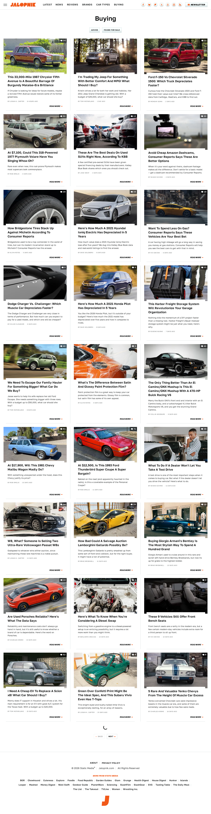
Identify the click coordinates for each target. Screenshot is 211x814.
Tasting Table (163, 785)
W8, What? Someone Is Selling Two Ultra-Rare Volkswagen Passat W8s (33, 543)
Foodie (71, 780)
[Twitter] (161, 4)
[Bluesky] (149, 4)
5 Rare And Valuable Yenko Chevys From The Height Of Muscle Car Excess (175, 693)
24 (64, 504)
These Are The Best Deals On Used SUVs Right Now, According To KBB (103, 154)
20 (134, 504)
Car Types (103, 4)
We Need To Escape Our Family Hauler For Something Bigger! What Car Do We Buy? (35, 386)
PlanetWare (97, 785)
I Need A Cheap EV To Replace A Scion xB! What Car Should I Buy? (35, 693)
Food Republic (85, 780)
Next (110, 736)
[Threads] (168, 4)
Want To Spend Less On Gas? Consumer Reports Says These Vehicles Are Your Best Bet (170, 232)
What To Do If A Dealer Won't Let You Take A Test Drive (174, 467)
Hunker (173, 780)
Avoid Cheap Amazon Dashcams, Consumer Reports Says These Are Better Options (173, 157)
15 (134, 192)
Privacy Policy (111, 763)
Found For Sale (112, 30)
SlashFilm (125, 785)
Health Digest (141, 780)
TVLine (105, 789)
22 (205, 116)
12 (205, 267)
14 (64, 40)
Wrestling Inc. (130, 789)
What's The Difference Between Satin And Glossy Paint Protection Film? (104, 384)
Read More (55, 106)
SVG (150, 785)
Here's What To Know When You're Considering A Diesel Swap (102, 618)
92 (64, 116)
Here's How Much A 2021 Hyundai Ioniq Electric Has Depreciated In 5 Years (102, 232)
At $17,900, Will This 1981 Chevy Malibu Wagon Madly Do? (31, 467)
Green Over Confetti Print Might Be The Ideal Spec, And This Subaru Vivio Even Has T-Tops (105, 695)
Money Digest (48, 785)
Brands (87, 4)
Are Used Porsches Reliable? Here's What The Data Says (33, 618)
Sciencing (112, 785)
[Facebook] (143, 4)
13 (134, 116)
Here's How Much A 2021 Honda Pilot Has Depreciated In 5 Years (104, 306)
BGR (22, 780)
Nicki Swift (64, 785)
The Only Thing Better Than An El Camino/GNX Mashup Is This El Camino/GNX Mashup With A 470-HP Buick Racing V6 (174, 389)
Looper (22, 785)
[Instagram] (174, 4)
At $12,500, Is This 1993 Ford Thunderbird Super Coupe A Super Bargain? (102, 469)
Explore (60, 780)
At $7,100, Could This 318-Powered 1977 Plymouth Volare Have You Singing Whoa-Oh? (33, 157)
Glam (117, 780)
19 (205, 192)
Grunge (127, 780)
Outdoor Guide (80, 785)
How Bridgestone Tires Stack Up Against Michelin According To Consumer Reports (31, 232)
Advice (94, 30)
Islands (184, 780)
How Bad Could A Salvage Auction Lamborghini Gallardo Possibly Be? (102, 543)
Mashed (33, 785)
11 (205, 40)
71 (135, 429)
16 (205, 504)
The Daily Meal (181, 785)
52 (64, 655)
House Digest (159, 780)
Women (116, 789)
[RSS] (180, 4)
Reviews (72, 4)
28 (64, 192)
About (94, 763)
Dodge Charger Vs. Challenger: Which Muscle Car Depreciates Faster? (34, 306)
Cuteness (48, 780)
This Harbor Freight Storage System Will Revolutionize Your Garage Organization (173, 308)
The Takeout (91, 789)
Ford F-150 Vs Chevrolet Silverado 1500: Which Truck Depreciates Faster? (172, 81)
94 (64, 429)
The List (77, 789)
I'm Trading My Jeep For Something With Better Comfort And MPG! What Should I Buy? (104, 81)
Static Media (87, 768)
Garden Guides (104, 780)
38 (205, 429)
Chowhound (34, 780)
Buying (119, 4)
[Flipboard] (155, 4)
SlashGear (139, 785)
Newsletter (196, 4)
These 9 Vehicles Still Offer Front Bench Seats (171, 618)
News (59, 4)
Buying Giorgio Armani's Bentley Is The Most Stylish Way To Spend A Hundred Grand (172, 545)
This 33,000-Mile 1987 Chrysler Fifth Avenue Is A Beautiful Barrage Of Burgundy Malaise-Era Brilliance (33, 81)
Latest (47, 4)
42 (64, 346)
